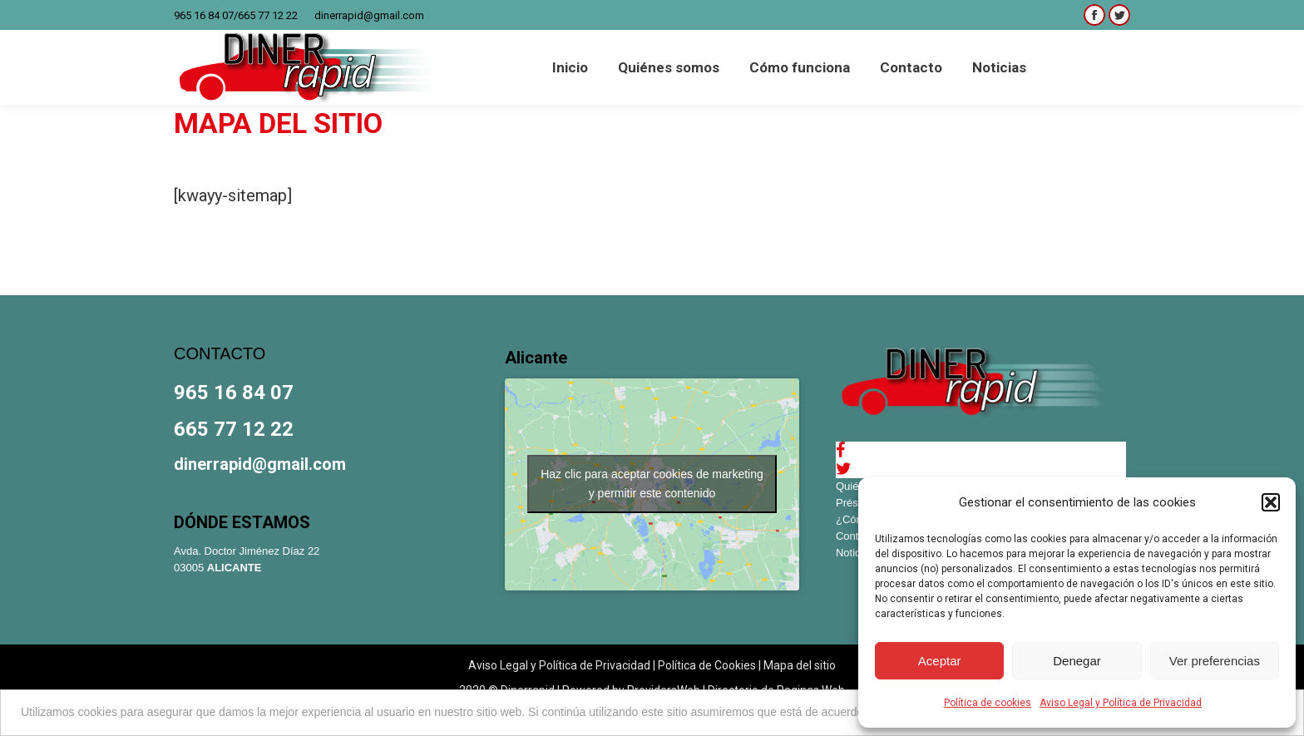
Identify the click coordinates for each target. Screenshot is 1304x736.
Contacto (857, 536)
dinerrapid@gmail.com (369, 15)
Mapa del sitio (799, 665)
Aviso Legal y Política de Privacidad (1121, 703)
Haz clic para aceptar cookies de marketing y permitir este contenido (652, 483)
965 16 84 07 (204, 15)
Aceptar (939, 661)
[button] (1270, 502)
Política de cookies (987, 703)
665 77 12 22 (268, 15)
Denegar (1077, 661)
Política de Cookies (707, 665)
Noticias (855, 552)
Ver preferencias (1214, 661)
